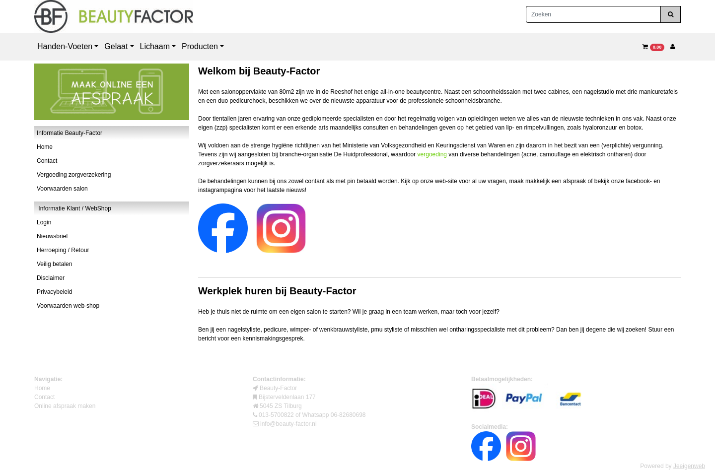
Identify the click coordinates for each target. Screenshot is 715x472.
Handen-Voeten (64, 46)
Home (45, 146)
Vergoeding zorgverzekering (74, 174)
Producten (200, 46)
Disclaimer (51, 277)
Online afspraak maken (64, 406)
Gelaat (116, 46)
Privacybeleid (54, 291)
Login (44, 222)
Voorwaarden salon (62, 188)
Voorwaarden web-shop (68, 305)
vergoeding (432, 154)
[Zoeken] (593, 14)
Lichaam (155, 46)
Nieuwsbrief (52, 236)
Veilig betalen (54, 264)
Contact (47, 160)
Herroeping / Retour (63, 250)
